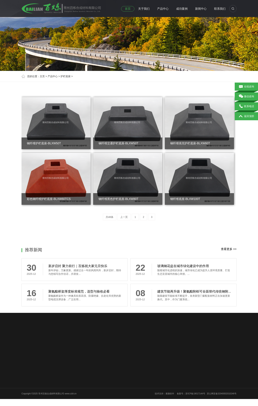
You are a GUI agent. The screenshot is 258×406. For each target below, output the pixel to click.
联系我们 (220, 8)
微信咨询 (246, 96)
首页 (128, 8)
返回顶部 (246, 116)
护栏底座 (66, 76)
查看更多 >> (228, 249)
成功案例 (182, 8)
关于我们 (144, 8)
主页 (42, 76)
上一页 (124, 217)
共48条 (110, 217)
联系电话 (246, 106)
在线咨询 (246, 87)
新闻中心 (201, 8)
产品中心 (163, 8)
